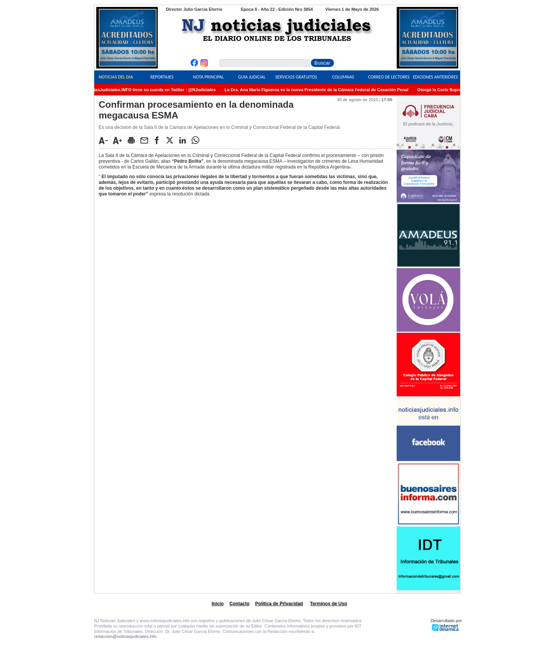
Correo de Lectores (389, 77)
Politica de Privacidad (279, 603)
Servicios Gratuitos (296, 77)
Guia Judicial (251, 77)
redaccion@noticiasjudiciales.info (125, 636)
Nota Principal (208, 77)
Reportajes (162, 77)
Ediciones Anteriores (435, 77)
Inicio (218, 603)
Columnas (343, 77)
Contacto (239, 603)
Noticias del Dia (115, 77)
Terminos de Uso (328, 603)
